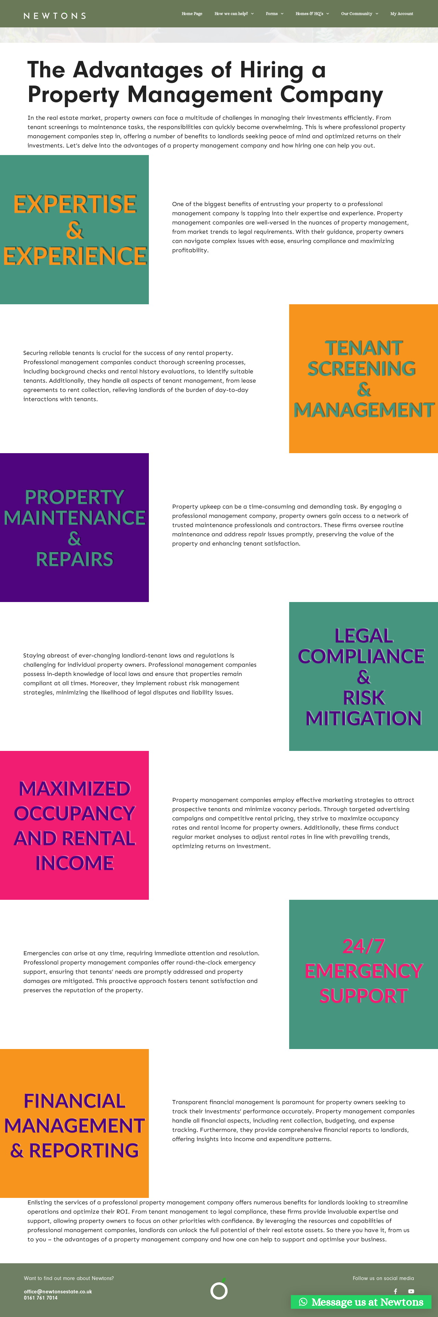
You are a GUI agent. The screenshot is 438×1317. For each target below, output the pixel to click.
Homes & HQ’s (312, 13)
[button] (361, 1302)
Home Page (192, 13)
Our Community (359, 13)
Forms (274, 13)
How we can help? (234, 13)
